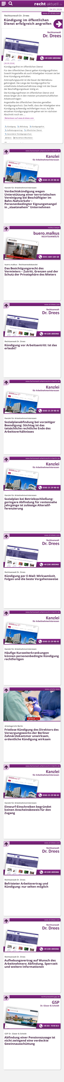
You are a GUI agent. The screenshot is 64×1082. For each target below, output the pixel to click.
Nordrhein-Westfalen (24, 137)
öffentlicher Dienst (34, 130)
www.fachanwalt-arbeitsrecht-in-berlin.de (43, 151)
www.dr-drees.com (51, 13)
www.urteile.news (52, 689)
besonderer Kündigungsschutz (19, 134)
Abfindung (24, 126)
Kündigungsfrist (38, 126)
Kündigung (11, 126)
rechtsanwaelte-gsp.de (50, 997)
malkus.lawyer (54, 227)
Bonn (9, 137)
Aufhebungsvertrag (14, 130)
